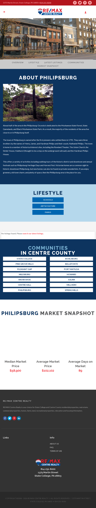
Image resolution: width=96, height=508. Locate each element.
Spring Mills (71, 290)
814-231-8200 (45, 3)
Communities (76, 62)
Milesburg (24, 274)
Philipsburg (24, 290)
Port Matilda (71, 269)
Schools (48, 200)
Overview (18, 62)
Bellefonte (71, 264)
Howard (71, 274)
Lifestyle (33, 62)
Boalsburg (71, 258)
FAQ (52, 447)
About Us (54, 444)
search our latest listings (33, 233)
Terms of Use (56, 451)
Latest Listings (53, 62)
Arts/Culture (48, 206)
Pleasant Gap (24, 269)
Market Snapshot (48, 66)
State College (24, 258)
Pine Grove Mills (25, 264)
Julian (71, 279)
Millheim (71, 285)
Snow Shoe (24, 279)
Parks (48, 212)
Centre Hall (24, 285)
